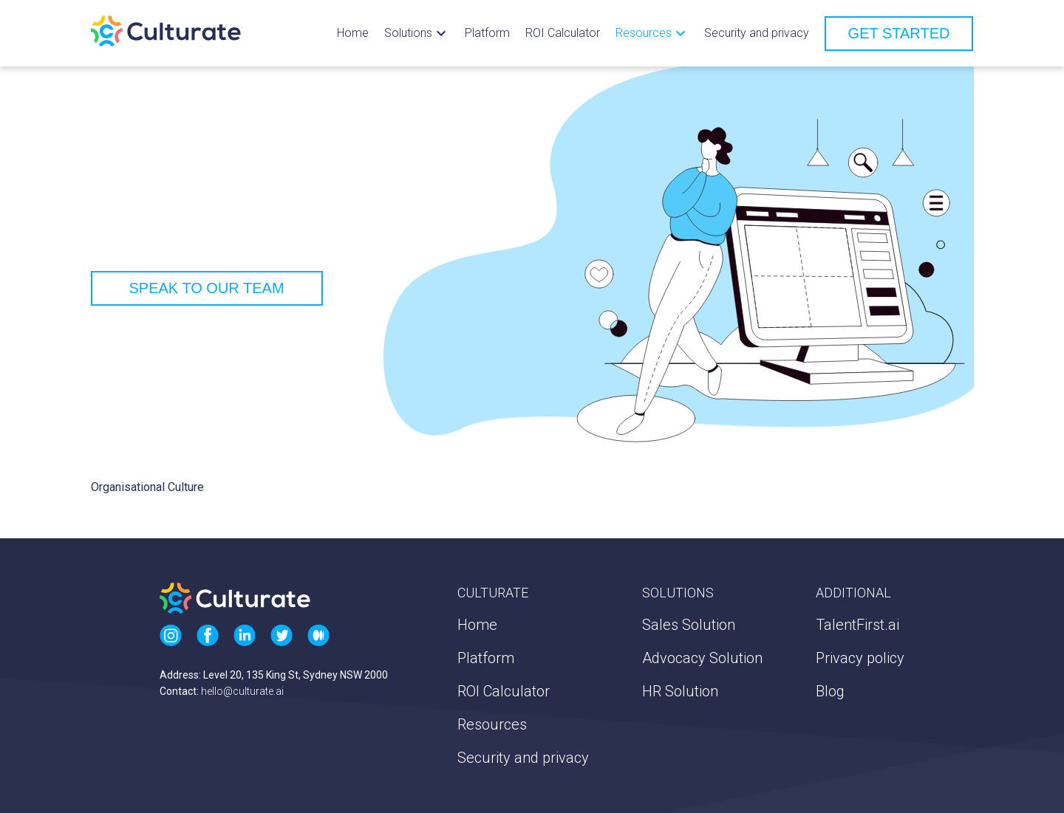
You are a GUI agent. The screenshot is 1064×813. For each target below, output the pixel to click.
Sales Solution (688, 625)
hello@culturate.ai (242, 691)
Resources (492, 724)
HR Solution (680, 691)
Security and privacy (756, 33)
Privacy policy (860, 658)
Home (353, 33)
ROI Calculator (562, 33)
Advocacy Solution (702, 658)
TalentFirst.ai (857, 625)
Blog (830, 691)
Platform (487, 33)
